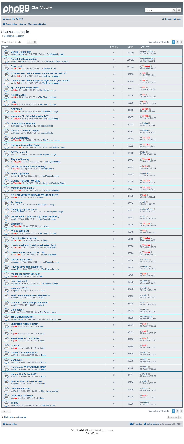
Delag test (16, 66)
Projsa (16, 126)
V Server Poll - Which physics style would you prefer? (40, 80)
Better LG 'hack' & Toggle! (25, 130)
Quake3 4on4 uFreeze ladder (26, 381)
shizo (15, 312)
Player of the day (20, 159)
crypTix (16, 269)
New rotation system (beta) (25, 145)
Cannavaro (17, 360)
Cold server (17, 309)
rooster (16, 262)
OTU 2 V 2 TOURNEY (22, 395)
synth (15, 291)
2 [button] (177, 42)
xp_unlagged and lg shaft (25, 87)
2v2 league (16, 202)
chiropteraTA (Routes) (23, 123)
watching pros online (22, 188)
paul (15, 197)
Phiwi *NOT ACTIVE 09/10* (25, 338)
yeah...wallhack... (20, 137)
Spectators (17, 223)
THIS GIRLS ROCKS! (22, 317)
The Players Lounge (55, 54)
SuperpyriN (18, 319)
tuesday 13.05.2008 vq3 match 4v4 (29, 302)
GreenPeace (18, 212)
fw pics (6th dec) (20, 231)
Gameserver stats (20, 388)
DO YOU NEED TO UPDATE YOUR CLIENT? (34, 195)
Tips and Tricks (49, 68)
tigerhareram (18, 54)
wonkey (16, 405)
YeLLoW (17, 68)
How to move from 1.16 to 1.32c (28, 252)
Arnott (15, 283)
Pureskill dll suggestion (24, 59)
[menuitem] (19, 19)
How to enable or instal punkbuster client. (33, 245)
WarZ (43, 291)
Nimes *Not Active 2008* (24, 374)
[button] (181, 42)
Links (41, 276)
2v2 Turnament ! (19, 152)
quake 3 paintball (20, 173)
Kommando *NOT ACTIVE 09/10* (28, 367)
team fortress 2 (19, 281)
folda (13, 102)
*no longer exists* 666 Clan (25, 274)
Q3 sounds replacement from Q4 (28, 166)
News (41, 197)
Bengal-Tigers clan (21, 51)
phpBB (83, 430)
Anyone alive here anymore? (26, 266)
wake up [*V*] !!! (19, 288)
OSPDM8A (16, 109)
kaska (16, 169)
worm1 (16, 176)
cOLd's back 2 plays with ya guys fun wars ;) (35, 216)
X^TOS (16, 111)
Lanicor (15, 345)
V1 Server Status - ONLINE (25, 180)
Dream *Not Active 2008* (24, 352)
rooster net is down (21, 259)
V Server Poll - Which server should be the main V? (39, 73)
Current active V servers (24, 238)
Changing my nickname (24, 209)
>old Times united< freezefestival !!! (30, 295)
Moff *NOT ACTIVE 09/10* (24, 324)
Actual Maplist (18, 94)
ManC (15, 355)
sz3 (14, 154)
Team (42, 326)
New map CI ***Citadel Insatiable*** (30, 116)
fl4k (18, 76)
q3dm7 (14, 403)
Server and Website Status (57, 61)
